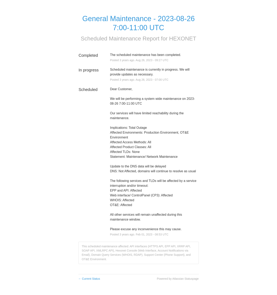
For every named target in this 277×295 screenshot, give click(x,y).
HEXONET (182, 38)
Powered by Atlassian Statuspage (178, 278)
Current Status (89, 278)
